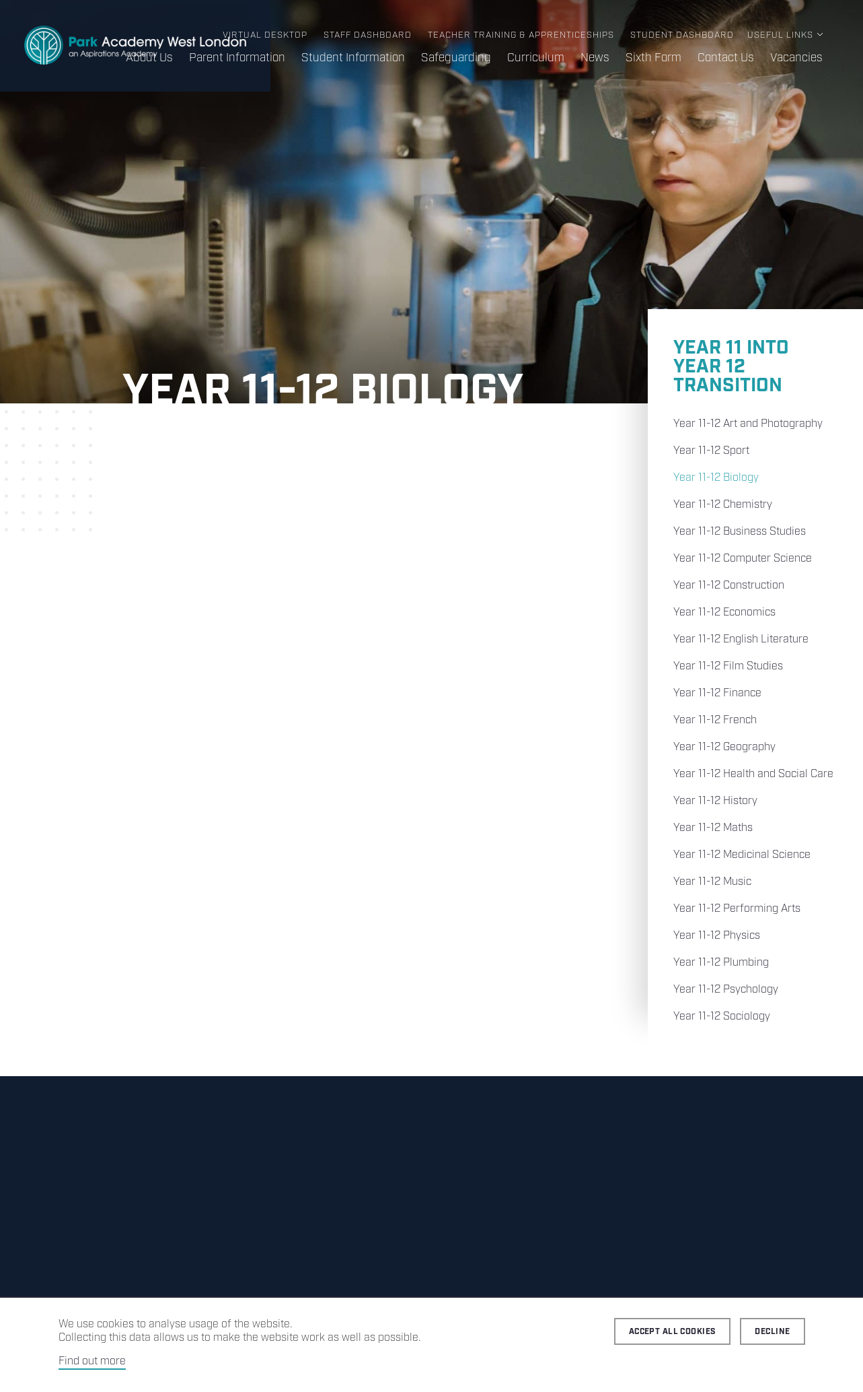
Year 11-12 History (715, 801)
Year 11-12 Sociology (721, 1016)
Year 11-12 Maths (713, 828)
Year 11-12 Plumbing (721, 963)
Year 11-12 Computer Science (742, 559)
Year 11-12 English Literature (741, 639)
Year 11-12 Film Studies (728, 666)
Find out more (92, 1361)
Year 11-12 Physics (716, 936)
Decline (772, 1332)
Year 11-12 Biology (716, 478)
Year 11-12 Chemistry (722, 505)
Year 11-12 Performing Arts (736, 909)
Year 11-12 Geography (724, 747)
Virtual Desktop (265, 35)
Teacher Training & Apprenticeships (521, 35)
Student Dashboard (682, 35)
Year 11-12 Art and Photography (748, 424)
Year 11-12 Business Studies (739, 532)
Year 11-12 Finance (717, 693)
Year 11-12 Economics (724, 612)
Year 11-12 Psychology (725, 990)
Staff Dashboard (368, 35)
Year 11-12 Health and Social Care (753, 774)
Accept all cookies (672, 1332)
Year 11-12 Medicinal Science (742, 855)
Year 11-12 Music (712, 882)
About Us (149, 58)
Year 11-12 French (715, 720)
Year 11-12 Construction (728, 585)
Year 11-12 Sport (711, 451)
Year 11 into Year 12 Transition (731, 366)
